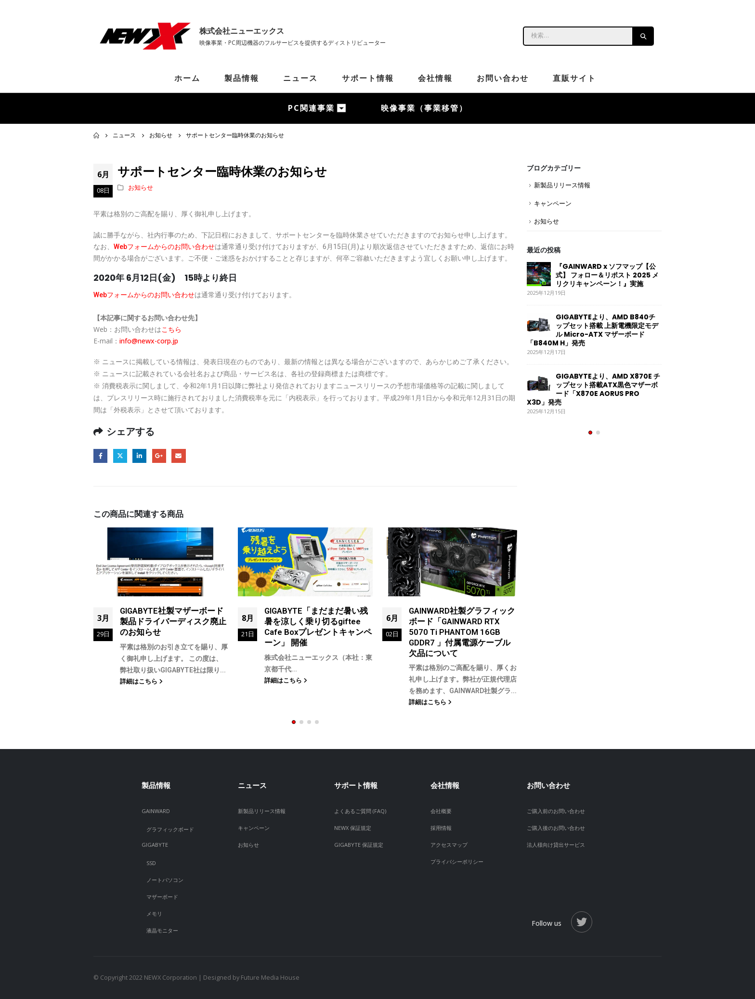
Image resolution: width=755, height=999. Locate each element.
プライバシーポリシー (456, 861)
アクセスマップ (449, 844)
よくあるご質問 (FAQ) (360, 811)
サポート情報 (368, 78)
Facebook (100, 456)
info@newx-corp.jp (148, 340)
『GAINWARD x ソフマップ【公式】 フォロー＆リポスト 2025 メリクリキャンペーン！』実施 (607, 275)
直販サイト (574, 78)
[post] (539, 274)
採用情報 (441, 827)
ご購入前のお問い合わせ (556, 811)
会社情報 (435, 78)
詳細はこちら (141, 681)
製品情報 (241, 78)
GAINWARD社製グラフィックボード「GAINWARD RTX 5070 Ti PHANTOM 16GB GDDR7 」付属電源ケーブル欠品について (462, 631)
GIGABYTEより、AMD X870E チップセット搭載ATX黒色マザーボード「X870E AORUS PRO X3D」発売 (593, 389)
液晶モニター (162, 930)
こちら (171, 329)
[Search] (643, 36)
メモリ (154, 913)
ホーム (187, 78)
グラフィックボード (170, 829)
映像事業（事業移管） (424, 108)
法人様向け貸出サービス (556, 844)
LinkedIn (139, 456)
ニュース (300, 78)
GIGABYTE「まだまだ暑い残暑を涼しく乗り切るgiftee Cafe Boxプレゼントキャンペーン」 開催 (318, 626)
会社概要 (441, 811)
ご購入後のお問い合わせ (556, 827)
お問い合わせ (503, 78)
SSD (151, 863)
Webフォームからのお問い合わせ (164, 246)
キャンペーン (553, 203)
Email (178, 456)
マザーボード (162, 896)
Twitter (120, 456)
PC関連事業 (311, 108)
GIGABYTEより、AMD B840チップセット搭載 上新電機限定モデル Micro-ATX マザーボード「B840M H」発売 (592, 330)
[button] (294, 722)
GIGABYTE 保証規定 (358, 844)
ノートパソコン (164, 879)
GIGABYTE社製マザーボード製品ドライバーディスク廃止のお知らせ (173, 621)
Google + (159, 456)
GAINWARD (156, 811)
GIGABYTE (155, 844)
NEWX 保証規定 (352, 827)
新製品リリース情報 (562, 185)
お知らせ (140, 187)
